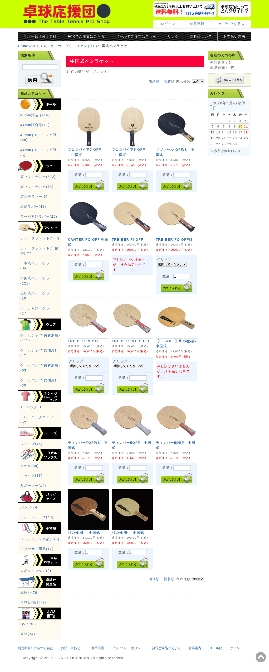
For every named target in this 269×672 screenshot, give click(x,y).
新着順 (169, 81)
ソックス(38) (31, 475)
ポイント (236, 648)
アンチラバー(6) (34, 196)
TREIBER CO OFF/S (130, 341)
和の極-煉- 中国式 (84, 533)
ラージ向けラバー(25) (38, 216)
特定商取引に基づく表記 (35, 648)
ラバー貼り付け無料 (40, 36)
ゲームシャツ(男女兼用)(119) (40, 337)
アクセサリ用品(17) (37, 549)
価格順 (154, 81)
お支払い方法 (234, 36)
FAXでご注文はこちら (86, 36)
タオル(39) (29, 466)
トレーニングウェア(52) (37, 419)
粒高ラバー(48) (33, 206)
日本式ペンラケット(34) (37, 265)
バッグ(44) (29, 507)
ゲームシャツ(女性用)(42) (38, 352)
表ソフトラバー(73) (37, 187)
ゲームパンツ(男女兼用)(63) (40, 367)
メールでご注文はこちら (136, 36)
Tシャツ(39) (30, 407)
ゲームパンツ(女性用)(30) (38, 382)
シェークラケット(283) (39, 238)
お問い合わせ (70, 648)
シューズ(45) (31, 444)
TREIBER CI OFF (84, 341)
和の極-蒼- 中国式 (128, 533)
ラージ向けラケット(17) (37, 310)
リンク (173, 36)
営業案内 (195, 648)
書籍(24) (27, 634)
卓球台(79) (29, 592)
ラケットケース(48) (37, 517)
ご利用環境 (96, 648)
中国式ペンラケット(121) (37, 280)
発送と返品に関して (166, 648)
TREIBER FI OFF (127, 239)
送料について (201, 36)
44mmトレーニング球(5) (38, 152)
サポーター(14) (33, 485)
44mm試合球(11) (35, 125)
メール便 (215, 648)
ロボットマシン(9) (35, 571)
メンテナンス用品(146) (39, 539)
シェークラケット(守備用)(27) (39, 250)
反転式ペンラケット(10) (37, 295)
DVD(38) (28, 624)
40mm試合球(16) (35, 115)
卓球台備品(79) (33, 602)
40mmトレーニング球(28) (38, 137)
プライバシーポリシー (128, 648)
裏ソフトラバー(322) (38, 177)
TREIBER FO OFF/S (174, 239)
